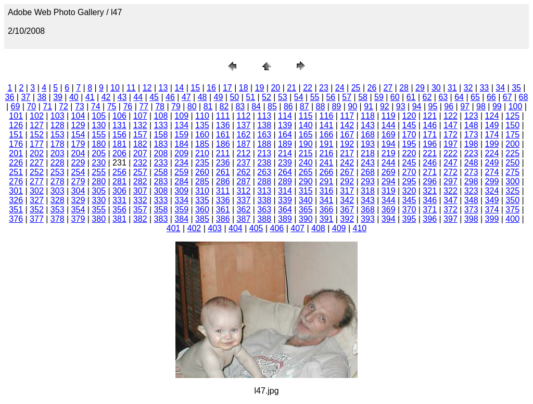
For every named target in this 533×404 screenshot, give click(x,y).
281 (119, 181)
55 (315, 97)
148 (471, 125)
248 (471, 162)
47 (186, 97)
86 (288, 106)
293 (368, 181)
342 (347, 200)
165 (306, 134)
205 (99, 153)
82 (224, 106)
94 (417, 106)
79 (176, 106)
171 (430, 134)
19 (259, 87)
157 (140, 134)
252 (37, 172)
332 (140, 200)
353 (57, 209)
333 (161, 200)
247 (450, 162)
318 (368, 190)
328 (57, 200)
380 (99, 218)
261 (223, 172)
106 (119, 115)
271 (430, 172)
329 (78, 200)
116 (327, 115)
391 (327, 218)
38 (41, 97)
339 (285, 200)
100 (516, 106)
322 (450, 190)
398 (471, 218)
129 (78, 125)
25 (356, 87)
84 (256, 106)
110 (202, 115)
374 (492, 209)
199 (492, 144)
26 (372, 87)
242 (347, 162)
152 (37, 134)
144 (389, 125)
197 (450, 144)
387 (244, 218)
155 (99, 134)
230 (99, 162)
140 (306, 125)
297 (450, 181)
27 (387, 87)
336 (223, 200)
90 (352, 106)
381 (119, 218)
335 (202, 200)
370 (409, 209)
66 (491, 97)
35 (516, 87)
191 (327, 144)
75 (112, 106)
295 (409, 181)
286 (223, 181)
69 (15, 106)
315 (306, 190)
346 (430, 200)
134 (181, 125)
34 (500, 87)
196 (430, 144)
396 (430, 218)
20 (275, 87)
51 (250, 97)
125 (512, 115)
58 (362, 97)
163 (264, 134)
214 (285, 153)
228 (57, 162)
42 (106, 97)
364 (285, 209)
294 (389, 181)
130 (99, 125)
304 (78, 190)
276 (16, 181)
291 (327, 181)
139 (285, 125)
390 (306, 218)
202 (37, 153)
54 (298, 97)
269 (389, 172)
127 (37, 125)
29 (420, 87)
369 (389, 209)
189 (285, 144)
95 (433, 106)
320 (409, 190)
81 (208, 106)
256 (119, 172)
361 (223, 209)
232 (140, 162)
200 (512, 144)
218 (368, 153)
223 (471, 153)
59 (379, 97)
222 (450, 153)
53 (282, 97)
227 (37, 162)
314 (285, 190)
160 (202, 134)
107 (140, 115)
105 (99, 115)
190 (306, 144)
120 (409, 115)
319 (389, 190)
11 (131, 87)
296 (430, 181)
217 (347, 153)
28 (404, 87)
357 (140, 209)
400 (512, 218)
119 (389, 115)
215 (306, 153)
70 (31, 106)
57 (346, 97)
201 (16, 153)
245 (409, 162)
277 (37, 181)
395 (409, 218)
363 (264, 209)
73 (79, 106)
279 (78, 181)
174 (492, 134)
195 (409, 144)
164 (285, 134)
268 (368, 172)
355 (99, 209)
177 (37, 144)
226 (16, 162)
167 (347, 134)
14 (179, 87)
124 (492, 115)
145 (409, 125)
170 (409, 134)
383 (161, 218)
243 (368, 162)
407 (297, 228)
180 (99, 144)
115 (306, 115)
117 (347, 115)
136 (223, 125)
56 (330, 97)
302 (37, 190)
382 (140, 218)
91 (368, 106)
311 (223, 190)
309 (181, 190)
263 (264, 172)
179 (78, 144)
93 (400, 106)
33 (484, 87)
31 (452, 87)
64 (459, 97)
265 (306, 172)
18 (243, 87)
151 (16, 134)
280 (99, 181)
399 (492, 218)
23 (323, 87)
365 (306, 209)
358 (161, 209)
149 (492, 125)
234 (181, 162)
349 (492, 200)
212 (244, 153)
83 (240, 106)
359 (181, 209)
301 (16, 190)
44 (138, 97)
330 (99, 200)
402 (194, 228)
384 (181, 218)
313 (264, 190)
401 (174, 228)
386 (223, 218)
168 (368, 134)
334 (181, 200)
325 (512, 190)
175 (512, 134)
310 (202, 190)
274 (492, 172)
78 (159, 106)
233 (161, 162)
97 (464, 106)
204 (78, 153)
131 (119, 125)
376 (16, 218)
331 (119, 200)
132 (140, 125)
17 (227, 87)
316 (327, 190)
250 (512, 162)
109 (181, 115)
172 (450, 134)
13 (163, 87)
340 (306, 200)
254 (78, 172)
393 (368, 218)
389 (285, 218)
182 (140, 144)
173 (471, 134)
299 (492, 181)
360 (202, 209)
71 (47, 106)
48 (202, 97)
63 (443, 97)
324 (492, 190)
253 (57, 172)
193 (368, 144)
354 (78, 209)
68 (523, 97)
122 (450, 115)
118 (368, 115)
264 (285, 172)
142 (347, 125)
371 (430, 209)
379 (78, 218)
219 (389, 153)
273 (471, 172)
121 (430, 115)
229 (78, 162)
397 (450, 218)
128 (57, 125)
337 (244, 200)
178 (57, 144)
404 (236, 228)
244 (389, 162)
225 (512, 153)
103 (57, 115)
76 (127, 106)
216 (327, 153)
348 (471, 200)
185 (202, 144)
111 (223, 115)
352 (37, 209)
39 (57, 97)
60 (395, 97)
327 (37, 200)
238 (264, 162)
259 (181, 172)
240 (306, 162)
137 (244, 125)
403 (215, 228)
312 (244, 190)
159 (181, 134)
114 (285, 115)
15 (195, 87)
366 (327, 209)
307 (140, 190)
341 (327, 200)
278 (57, 181)
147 (450, 125)
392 (347, 218)
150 (512, 125)
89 (336, 106)
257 (140, 172)
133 (161, 125)
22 (307, 87)
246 (430, 162)
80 (192, 106)
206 (119, 153)
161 (223, 134)
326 (16, 200)
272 (450, 172)
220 (409, 153)
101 (16, 115)
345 (409, 200)
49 (218, 97)
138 (264, 125)
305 (99, 190)
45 (154, 97)
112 (244, 115)
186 (223, 144)
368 (368, 209)
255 (99, 172)
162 (244, 134)
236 (223, 162)
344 (389, 200)
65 (475, 97)
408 (318, 228)
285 (202, 181)
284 (181, 181)
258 (161, 172)
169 (389, 134)
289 (285, 181)
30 (436, 87)
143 (368, 125)
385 (202, 218)
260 (202, 172)
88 (320, 106)
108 (161, 115)
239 (285, 162)
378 (57, 218)
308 (161, 190)
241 (327, 162)
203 (57, 153)
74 (95, 106)
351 (16, 209)
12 (147, 87)
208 (161, 153)
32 (468, 87)
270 (409, 172)
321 (430, 190)
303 (57, 190)
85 (272, 106)
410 (360, 228)
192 (347, 144)
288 (264, 181)
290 (306, 181)
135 (202, 125)
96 (448, 106)
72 (63, 106)
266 (327, 172)
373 (471, 209)
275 (512, 172)
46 (170, 97)
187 (244, 144)
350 (512, 200)
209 (181, 153)
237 (244, 162)
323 (471, 190)
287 (244, 181)
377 (37, 218)
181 (119, 144)
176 (16, 144)
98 (481, 106)
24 (340, 87)
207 (140, 153)
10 (115, 87)
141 (327, 125)
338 (264, 200)
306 (119, 190)
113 (264, 115)
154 (78, 134)
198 (471, 144)
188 (264, 144)
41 (90, 97)
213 (264, 153)
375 (512, 209)
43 (122, 97)
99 (497, 106)
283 (161, 181)
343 (368, 200)
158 (161, 134)
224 (492, 153)
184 (181, 144)
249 (492, 162)
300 (512, 181)
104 (78, 115)
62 (427, 97)
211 (223, 153)
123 (471, 115)
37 (25, 97)
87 (304, 106)
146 (430, 125)
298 (471, 181)
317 (347, 190)
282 (140, 181)
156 (119, 134)
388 (264, 218)
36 (10, 97)
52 (266, 97)
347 (450, 200)
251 (16, 172)
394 (389, 218)
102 (37, 115)
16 (211, 87)
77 (143, 106)
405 (256, 228)
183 (161, 144)
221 (430, 153)
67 (507, 97)
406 (277, 228)
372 (450, 209)
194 (389, 144)
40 (74, 97)
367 (347, 209)
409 (339, 228)
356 (119, 209)
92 (384, 106)
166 (327, 134)
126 (16, 125)
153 (57, 134)
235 (202, 162)
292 (347, 181)
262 (244, 172)
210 (202, 153)
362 (244, 209)
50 (234, 97)
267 (347, 172)
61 (411, 97)
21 (291, 87)
